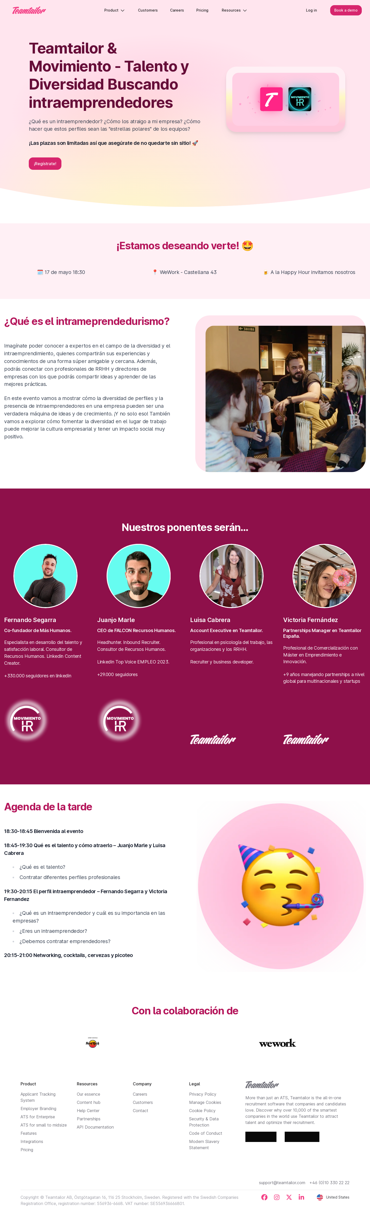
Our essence (88, 1094)
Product (114, 10)
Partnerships (88, 1118)
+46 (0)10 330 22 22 (329, 1182)
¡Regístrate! (45, 163)
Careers (140, 1094)
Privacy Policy (202, 1094)
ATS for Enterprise (38, 1116)
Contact (140, 1110)
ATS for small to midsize (44, 1125)
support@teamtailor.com (282, 1182)
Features (29, 1133)
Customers (143, 1102)
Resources (234, 10)
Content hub (88, 1102)
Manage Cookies (205, 1102)
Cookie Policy (202, 1110)
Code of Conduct (205, 1133)
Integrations (32, 1141)
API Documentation (95, 1127)
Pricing (27, 1149)
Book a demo (346, 10)
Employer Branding (38, 1108)
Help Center (88, 1110)
